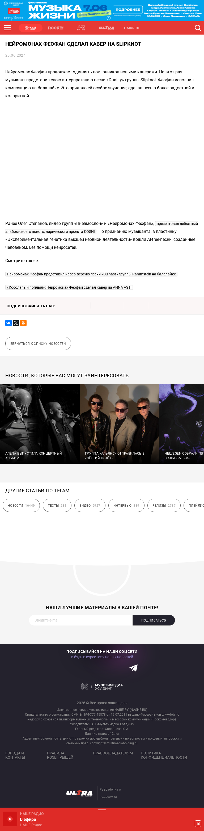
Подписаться (153, 620)
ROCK (56, 28)
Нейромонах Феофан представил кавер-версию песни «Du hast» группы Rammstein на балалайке (91, 274)
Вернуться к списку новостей (38, 344)
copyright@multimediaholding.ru (114, 743)
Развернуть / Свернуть (102, 810)
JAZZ (81, 28)
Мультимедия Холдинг (102, 687)
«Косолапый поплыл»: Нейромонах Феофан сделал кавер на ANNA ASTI (69, 287)
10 (198, 824)
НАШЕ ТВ (131, 28)
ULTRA (106, 28)
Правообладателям (113, 753)
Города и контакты (15, 755)
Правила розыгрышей (60, 755)
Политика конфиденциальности (164, 755)
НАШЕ (30, 28)
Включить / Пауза (10, 819)
